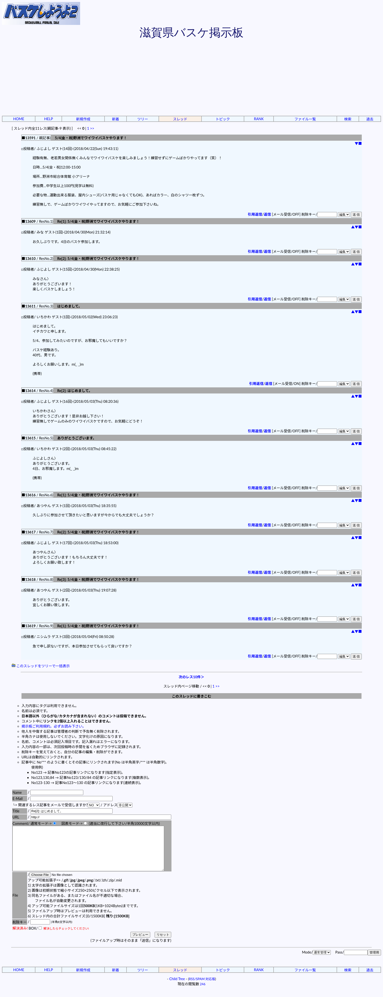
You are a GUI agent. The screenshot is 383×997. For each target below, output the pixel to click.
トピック (223, 119)
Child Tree (177, 988)
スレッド (180, 119)
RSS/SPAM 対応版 (202, 988)
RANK (259, 119)
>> (92, 128)
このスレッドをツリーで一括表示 (41, 666)
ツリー (142, 119)
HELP (48, 119)
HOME (18, 119)
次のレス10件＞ (191, 677)
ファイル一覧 (305, 119)
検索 (347, 119)
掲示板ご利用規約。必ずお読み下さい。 (53, 726)
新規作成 (83, 119)
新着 (115, 119)
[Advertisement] (191, 78)
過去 (369, 119)
